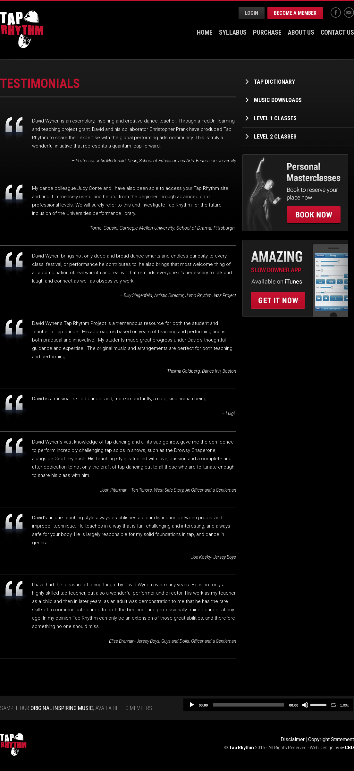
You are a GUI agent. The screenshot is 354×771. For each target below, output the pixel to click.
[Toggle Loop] (333, 705)
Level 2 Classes (275, 136)
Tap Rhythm (22, 29)
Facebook (336, 12)
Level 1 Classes (275, 118)
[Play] (192, 705)
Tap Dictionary (274, 81)
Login (251, 13)
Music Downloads (278, 100)
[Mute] (305, 705)
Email (349, 12)
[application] (268, 705)
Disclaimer (293, 739)
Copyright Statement (331, 739)
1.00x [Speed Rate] (344, 705)
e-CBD (347, 747)
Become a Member (295, 13)
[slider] (248, 705)
